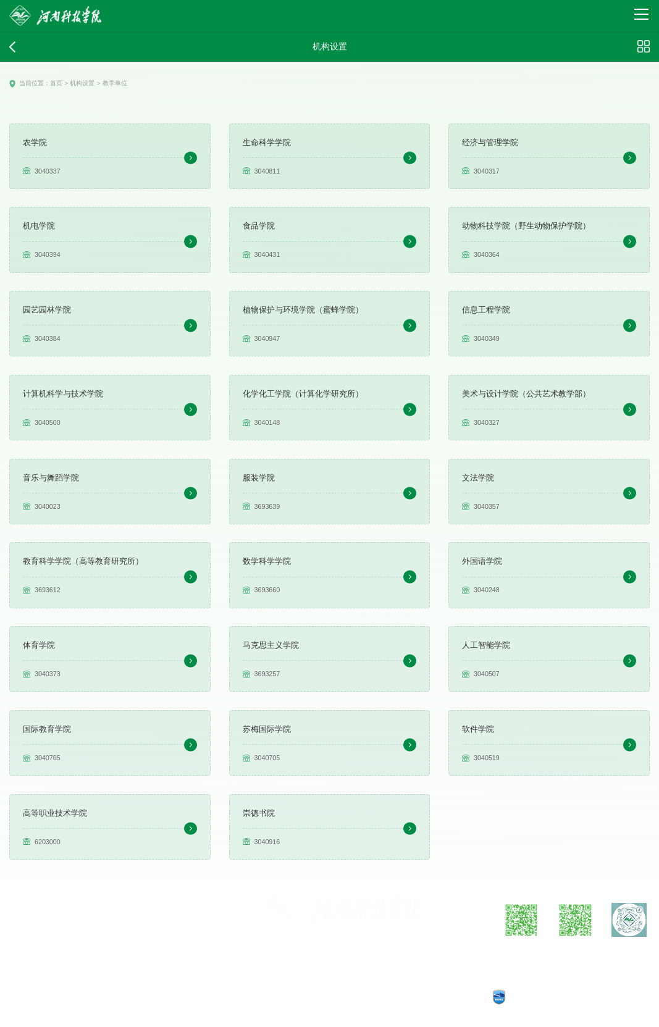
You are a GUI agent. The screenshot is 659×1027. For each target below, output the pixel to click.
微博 (521, 951)
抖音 (629, 951)
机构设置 (76, 83)
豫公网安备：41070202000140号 (320, 998)
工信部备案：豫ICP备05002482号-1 (207, 998)
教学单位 (106, 83)
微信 (575, 951)
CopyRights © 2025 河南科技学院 (430, 998)
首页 (52, 83)
